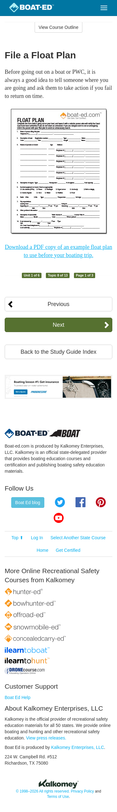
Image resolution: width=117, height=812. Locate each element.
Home (42, 550)
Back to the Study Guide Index (58, 352)
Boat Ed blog (27, 502)
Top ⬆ (17, 537)
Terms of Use (58, 796)
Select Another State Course (78, 537)
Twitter (60, 502)
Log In (37, 537)
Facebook (80, 502)
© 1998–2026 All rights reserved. (43, 791)
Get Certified (68, 550)
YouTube (59, 518)
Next (58, 325)
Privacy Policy (82, 791)
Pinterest (101, 502)
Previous (58, 304)
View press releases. (46, 737)
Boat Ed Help (18, 697)
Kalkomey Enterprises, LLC (77, 747)
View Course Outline (58, 27)
